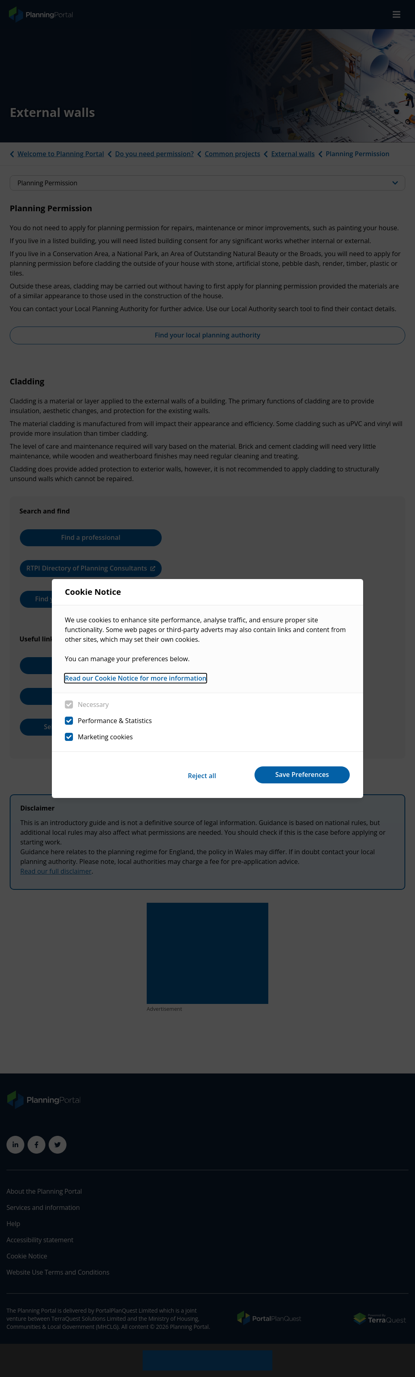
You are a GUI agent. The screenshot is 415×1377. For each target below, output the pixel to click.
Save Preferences (300, 774)
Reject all (194, 774)
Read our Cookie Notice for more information (135, 679)
